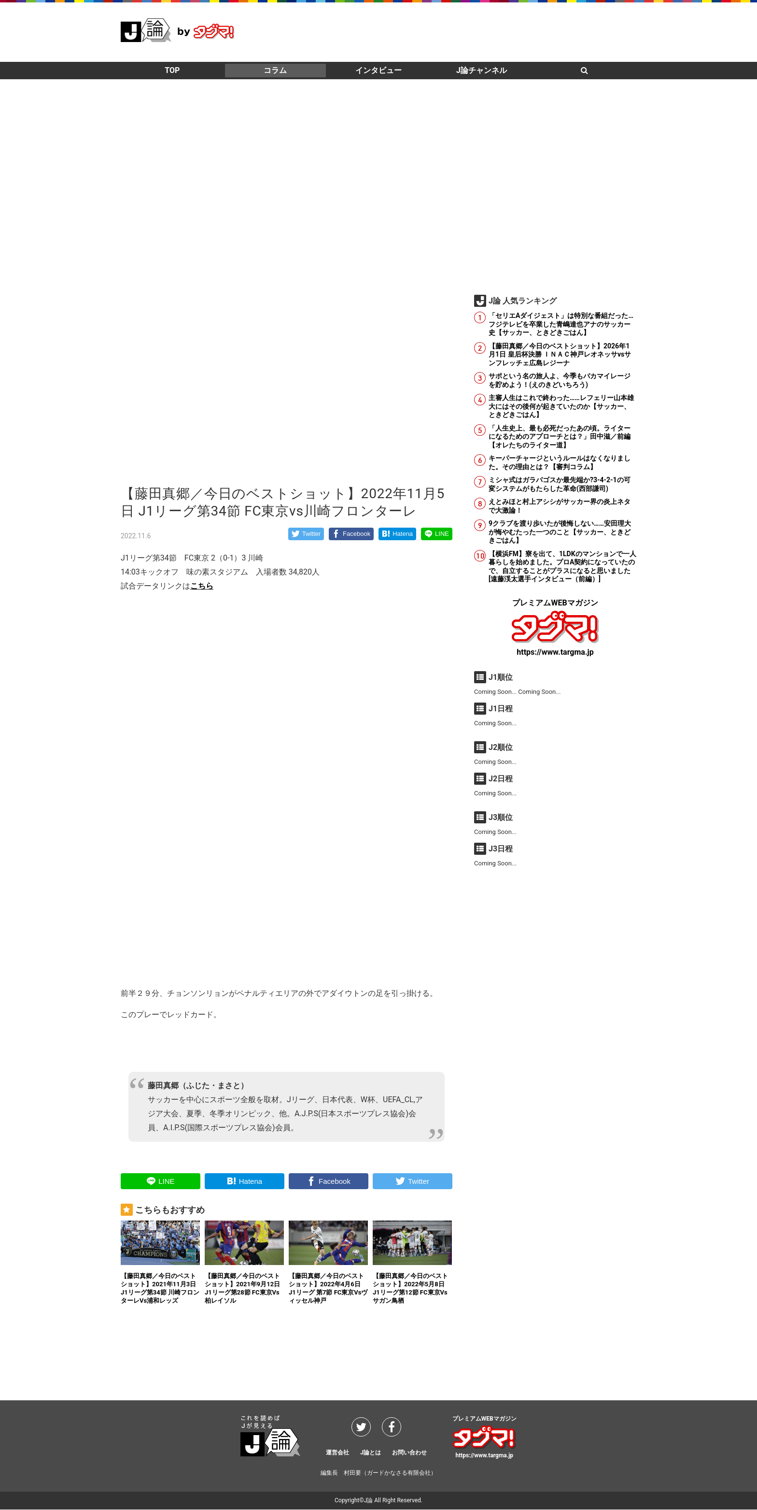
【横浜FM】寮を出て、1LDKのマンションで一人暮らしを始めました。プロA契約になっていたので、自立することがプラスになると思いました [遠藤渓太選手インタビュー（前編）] (562, 566)
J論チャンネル (481, 70)
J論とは (370, 1452)
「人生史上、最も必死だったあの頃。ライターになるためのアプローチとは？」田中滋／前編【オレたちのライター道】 (560, 436)
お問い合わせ (409, 1452)
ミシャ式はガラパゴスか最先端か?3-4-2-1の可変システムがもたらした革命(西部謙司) (560, 484)
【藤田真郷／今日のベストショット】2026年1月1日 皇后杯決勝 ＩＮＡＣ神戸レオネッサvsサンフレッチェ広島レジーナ (560, 354)
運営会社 (337, 1452)
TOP (172, 70)
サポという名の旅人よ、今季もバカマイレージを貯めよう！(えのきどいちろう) (560, 380)
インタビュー (378, 70)
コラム (275, 70)
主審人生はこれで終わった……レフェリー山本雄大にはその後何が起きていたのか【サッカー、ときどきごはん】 (561, 406)
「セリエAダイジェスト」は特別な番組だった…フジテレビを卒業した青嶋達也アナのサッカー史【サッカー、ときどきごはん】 (561, 324)
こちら (201, 585)
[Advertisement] (460, 31)
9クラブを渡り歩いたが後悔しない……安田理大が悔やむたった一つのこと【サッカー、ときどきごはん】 (560, 531)
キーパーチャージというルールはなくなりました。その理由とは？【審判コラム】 (560, 462)
